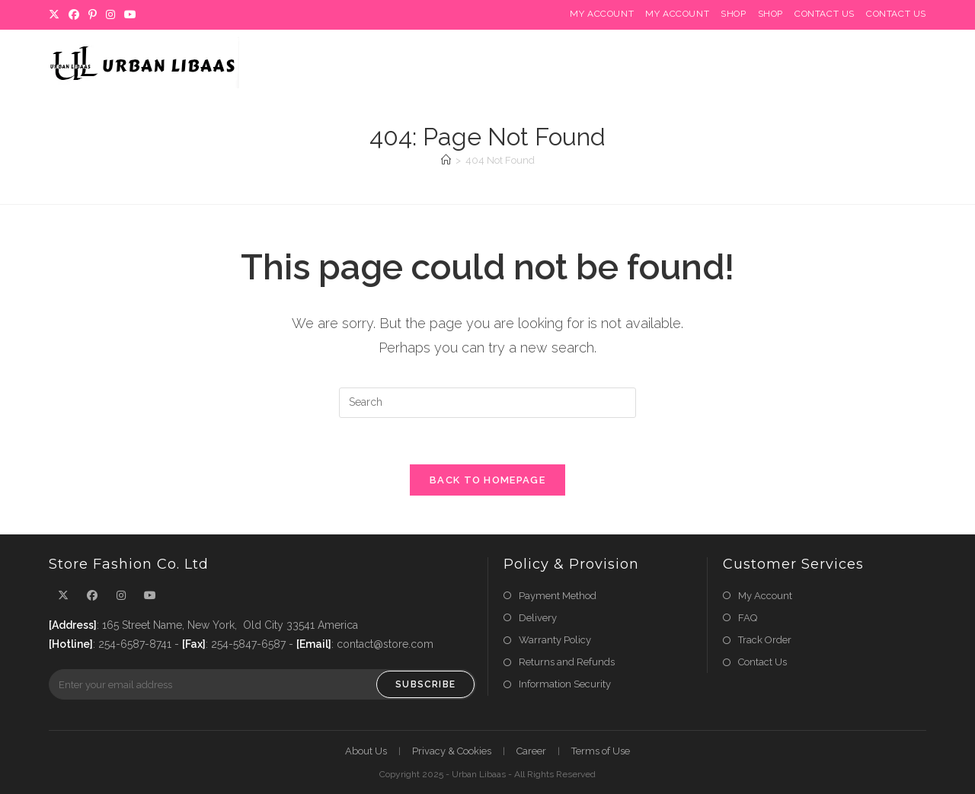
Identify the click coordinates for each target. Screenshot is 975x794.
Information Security (565, 684)
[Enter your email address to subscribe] (262, 684)
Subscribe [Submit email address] (425, 684)
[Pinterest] (92, 14)
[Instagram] (110, 14)
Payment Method (557, 595)
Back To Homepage (487, 480)
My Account (602, 13)
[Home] (446, 160)
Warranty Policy (555, 640)
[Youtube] (130, 14)
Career (531, 751)
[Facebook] (74, 14)
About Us (366, 751)
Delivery (538, 617)
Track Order (764, 640)
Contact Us (824, 13)
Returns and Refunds (567, 662)
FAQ (747, 617)
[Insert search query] (487, 402)
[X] (56, 14)
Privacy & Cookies (451, 751)
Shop (733, 13)
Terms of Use (600, 751)
